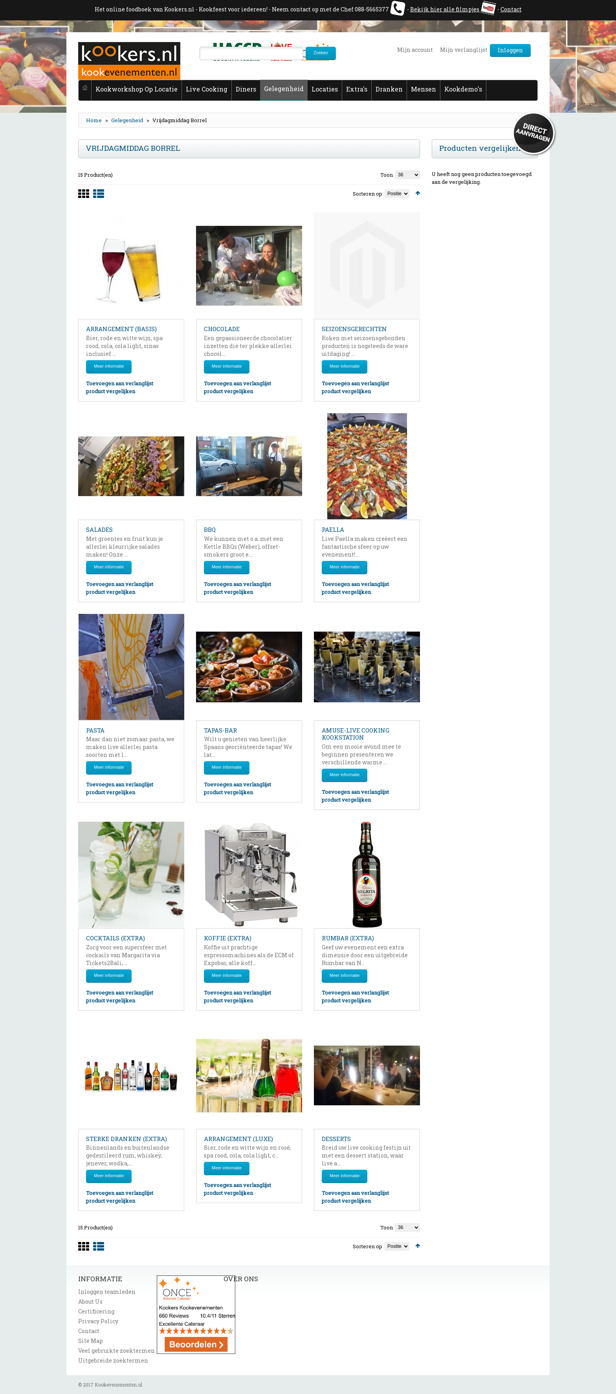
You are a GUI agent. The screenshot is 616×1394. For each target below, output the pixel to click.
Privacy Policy (98, 1321)
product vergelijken (110, 391)
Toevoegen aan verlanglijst (119, 383)
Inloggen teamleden (107, 1291)
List (98, 198)
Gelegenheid (127, 120)
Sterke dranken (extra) (126, 1139)
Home (94, 120)
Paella (333, 529)
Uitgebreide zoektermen (113, 1360)
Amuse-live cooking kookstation (355, 734)
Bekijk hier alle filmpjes (444, 9)
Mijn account (415, 49)
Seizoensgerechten (354, 329)
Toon (386, 174)
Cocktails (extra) (115, 938)
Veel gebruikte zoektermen (116, 1350)
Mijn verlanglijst (464, 49)
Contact (511, 9)
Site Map (90, 1341)
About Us (90, 1301)
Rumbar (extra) (348, 938)
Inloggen (510, 50)
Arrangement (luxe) (238, 1139)
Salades (99, 529)
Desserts (336, 1139)
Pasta (95, 730)
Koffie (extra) (227, 938)
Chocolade (222, 329)
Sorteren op (367, 193)
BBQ (210, 529)
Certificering (96, 1311)
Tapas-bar (220, 730)
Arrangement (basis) (121, 329)
